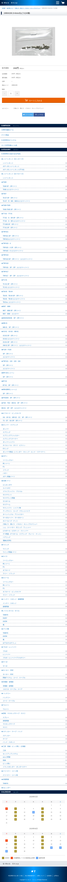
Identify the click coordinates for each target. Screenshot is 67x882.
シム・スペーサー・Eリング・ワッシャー (17, 527)
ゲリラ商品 (5, 135)
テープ (5, 739)
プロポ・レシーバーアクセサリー (14, 657)
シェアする (39, 114)
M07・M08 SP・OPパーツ (12, 310)
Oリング (5, 448)
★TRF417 (4, 271)
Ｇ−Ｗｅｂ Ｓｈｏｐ (9, 3)
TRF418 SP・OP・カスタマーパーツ (16, 267)
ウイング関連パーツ (9, 552)
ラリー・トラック (9, 573)
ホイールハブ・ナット (10, 521)
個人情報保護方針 (30, 875)
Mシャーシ (6, 463)
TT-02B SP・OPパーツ (10, 224)
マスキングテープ (9, 724)
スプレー (6, 717)
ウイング (6, 549)
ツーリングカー (8, 460)
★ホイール (5, 578)
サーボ (5, 666)
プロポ (5, 651)
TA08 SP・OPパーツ (10, 186)
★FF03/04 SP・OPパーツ (10, 398)
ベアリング (6, 537)
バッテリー (6, 697)
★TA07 (3, 194)
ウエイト (6, 709)
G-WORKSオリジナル (8, 140)
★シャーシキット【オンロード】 (12, 159)
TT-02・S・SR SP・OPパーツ (13, 218)
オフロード (6, 570)
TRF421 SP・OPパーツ (11, 236)
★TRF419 (4, 255)
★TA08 (3, 182)
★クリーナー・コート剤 (9, 771)
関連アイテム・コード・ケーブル (14, 677)
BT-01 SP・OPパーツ (10, 385)
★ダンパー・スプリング (9, 425)
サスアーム (6, 504)
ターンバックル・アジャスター (13, 514)
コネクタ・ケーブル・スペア (12, 689)
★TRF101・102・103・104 (10, 361)
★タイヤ (4, 556)
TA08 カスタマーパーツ (11, 189)
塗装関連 (6, 721)
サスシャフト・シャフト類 (12, 508)
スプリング (6, 432)
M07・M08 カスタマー (11, 314)
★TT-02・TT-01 (6, 213)
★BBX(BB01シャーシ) (9, 389)
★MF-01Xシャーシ (7, 373)
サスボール (6, 501)
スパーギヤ (6, 488)
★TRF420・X (6, 243)
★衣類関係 (5, 779)
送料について (40, 875)
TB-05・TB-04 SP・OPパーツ (13, 295)
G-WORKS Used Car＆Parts (11, 154)
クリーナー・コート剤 (10, 775)
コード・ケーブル (9, 701)
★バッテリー (5, 693)
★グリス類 (5, 629)
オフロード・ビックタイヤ (12, 591)
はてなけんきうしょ (9, 643)
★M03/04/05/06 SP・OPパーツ (12, 318)
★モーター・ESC (7, 670)
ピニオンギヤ (7, 485)
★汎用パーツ (10, 8)
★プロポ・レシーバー (8, 647)
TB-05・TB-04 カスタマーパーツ (14, 299)
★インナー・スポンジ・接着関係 (12, 599)
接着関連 (6, 606)
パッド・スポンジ (9, 742)
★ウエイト (5, 705)
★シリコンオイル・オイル (10, 611)
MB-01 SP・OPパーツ (11, 327)
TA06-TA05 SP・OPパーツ (12, 209)
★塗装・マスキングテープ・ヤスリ (13, 713)
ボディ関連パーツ (9, 476)
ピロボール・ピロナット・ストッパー (15, 530)
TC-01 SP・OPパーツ (10, 284)
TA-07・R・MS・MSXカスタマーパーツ (16, 201)
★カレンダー (5, 787)
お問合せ (56, 875)
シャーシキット (8, 163)
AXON (5, 621)
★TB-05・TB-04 (7, 291)
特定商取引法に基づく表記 (15, 875)
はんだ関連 (6, 757)
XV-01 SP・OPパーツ (10, 342)
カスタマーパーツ (9, 357)
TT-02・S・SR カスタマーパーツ (14, 221)
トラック (6, 470)
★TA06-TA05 (5, 205)
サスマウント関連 (9, 498)
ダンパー (6, 429)
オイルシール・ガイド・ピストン (14, 445)
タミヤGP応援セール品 (9, 145)
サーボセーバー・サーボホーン (13, 517)
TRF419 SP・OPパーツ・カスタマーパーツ (17, 259)
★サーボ (4, 662)
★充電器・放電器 (7, 682)
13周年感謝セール (7, 130)
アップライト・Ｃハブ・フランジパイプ (16, 511)
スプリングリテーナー (10, 439)
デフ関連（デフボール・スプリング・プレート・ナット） (22, 534)
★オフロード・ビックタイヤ (11, 413)
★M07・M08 (5, 306)
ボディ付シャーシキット (11, 166)
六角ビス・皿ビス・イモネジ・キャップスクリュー (28, 8)
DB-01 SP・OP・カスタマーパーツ (13, 408)
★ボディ (4, 456)
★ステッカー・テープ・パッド (11, 731)
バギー (5, 473)
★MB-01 (4, 323)
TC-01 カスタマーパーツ (11, 287)
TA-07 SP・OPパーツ (10, 198)
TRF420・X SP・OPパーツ (12, 247)
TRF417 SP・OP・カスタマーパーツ (16, 276)
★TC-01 (4, 280)
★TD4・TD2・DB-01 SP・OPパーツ (14, 403)
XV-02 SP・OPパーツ (10, 335)
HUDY (5, 618)
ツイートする (27, 114)
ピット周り (6, 763)
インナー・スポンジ (9, 603)
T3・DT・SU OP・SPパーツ (12, 420)
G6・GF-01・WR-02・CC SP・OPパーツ (17, 417)
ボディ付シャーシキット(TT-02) (13, 169)
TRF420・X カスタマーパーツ (13, 251)
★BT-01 (4, 381)
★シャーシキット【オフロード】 (12, 174)
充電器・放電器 (8, 686)
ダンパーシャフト (9, 442)
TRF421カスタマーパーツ (11, 239)
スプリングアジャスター (11, 435)
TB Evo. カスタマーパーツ (12, 302)
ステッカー (6, 735)
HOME (3, 8)
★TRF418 (4, 263)
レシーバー (6, 654)
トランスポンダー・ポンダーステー (15, 767)
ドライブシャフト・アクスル (12, 491)
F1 (4, 467)
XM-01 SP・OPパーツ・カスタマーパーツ (17, 345)
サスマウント (7, 494)
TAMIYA (5, 615)
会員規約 (49, 875)
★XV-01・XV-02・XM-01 (9, 331)
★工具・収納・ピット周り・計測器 (13, 746)
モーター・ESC (8, 674)
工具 (4, 750)
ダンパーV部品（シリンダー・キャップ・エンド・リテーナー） (24, 452)
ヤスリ (5, 727)
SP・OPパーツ (8, 354)
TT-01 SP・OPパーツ (10, 227)
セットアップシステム (10, 754)
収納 (4, 760)
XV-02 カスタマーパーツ (11, 339)
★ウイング (5, 545)
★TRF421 (4, 232)
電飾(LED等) (7, 540)
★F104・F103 (6, 349)
